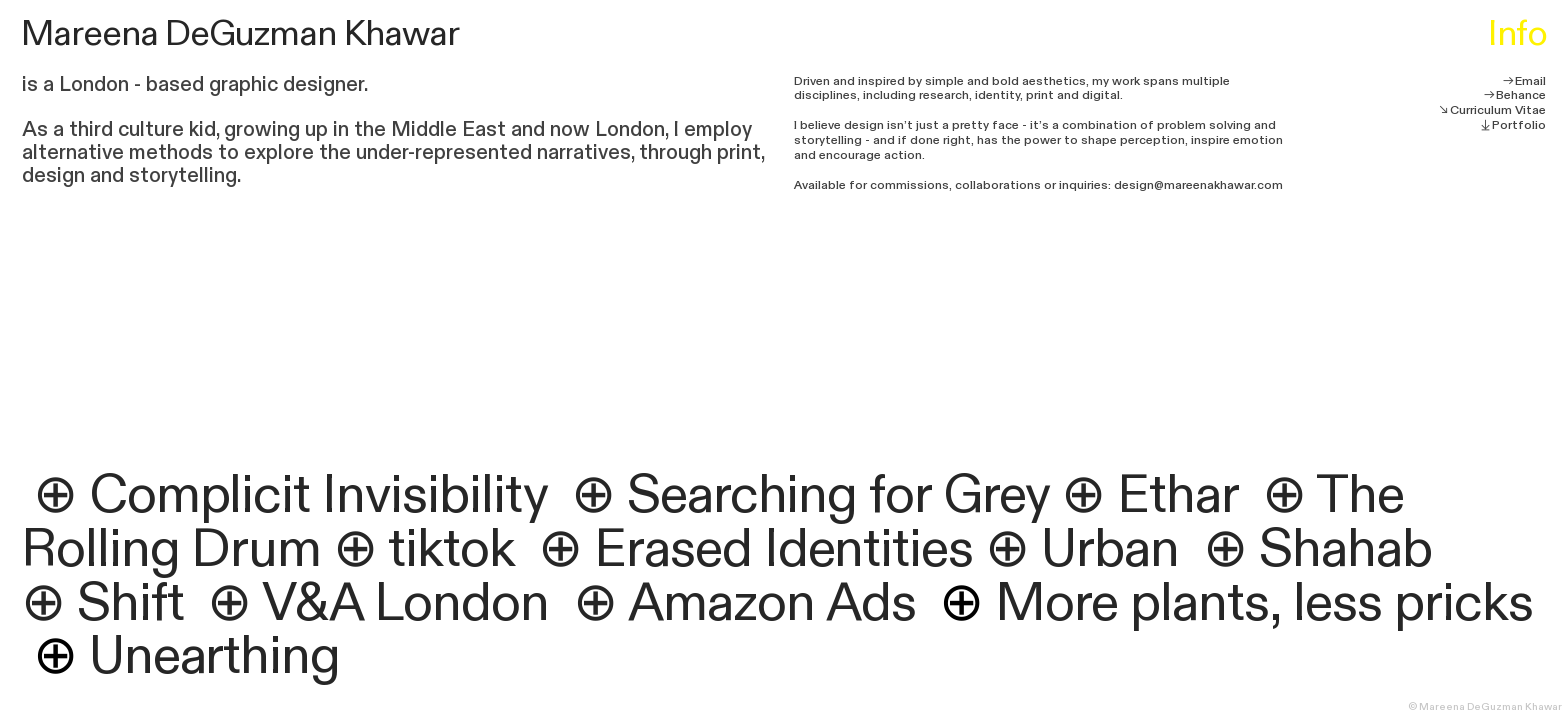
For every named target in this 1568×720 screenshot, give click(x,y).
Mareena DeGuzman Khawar (240, 34)
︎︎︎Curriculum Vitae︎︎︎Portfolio (1491, 117)
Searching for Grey (838, 495)
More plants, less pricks (1235, 603)
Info (1517, 34)
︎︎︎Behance (1514, 95)
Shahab (1351, 549)
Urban (1110, 549)
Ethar (1177, 495)
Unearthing (187, 656)
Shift (130, 603)
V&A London (405, 603)
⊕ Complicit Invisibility (290, 495)
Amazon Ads (772, 603)
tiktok (451, 549)
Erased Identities (783, 549)
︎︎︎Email (1524, 81)
